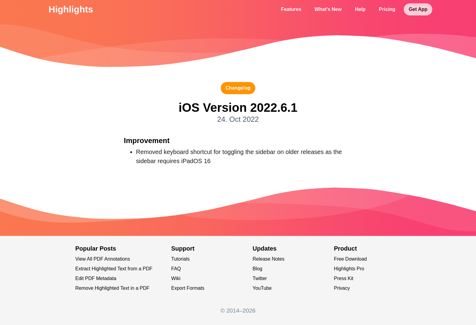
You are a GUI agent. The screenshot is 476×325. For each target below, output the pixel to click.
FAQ (176, 268)
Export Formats (187, 288)
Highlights (71, 9)
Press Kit (343, 278)
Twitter (260, 278)
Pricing (387, 9)
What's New (328, 9)
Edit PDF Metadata (95, 278)
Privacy (342, 288)
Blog (257, 268)
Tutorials (180, 259)
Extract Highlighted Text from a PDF (113, 268)
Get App (418, 9)
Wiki (175, 278)
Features (291, 9)
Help (360, 9)
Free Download (350, 259)
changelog (238, 88)
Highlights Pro (349, 268)
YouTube (262, 288)
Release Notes (268, 259)
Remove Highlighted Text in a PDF (112, 288)
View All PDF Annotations (102, 259)
